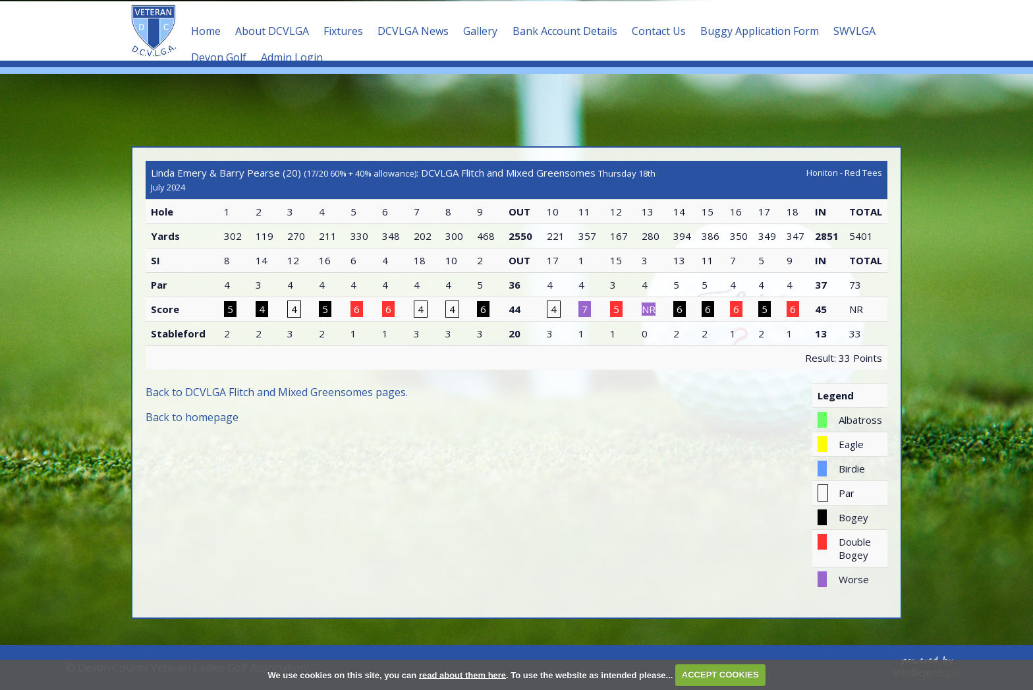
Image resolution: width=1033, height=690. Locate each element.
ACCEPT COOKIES (720, 674)
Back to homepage (192, 416)
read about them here (462, 674)
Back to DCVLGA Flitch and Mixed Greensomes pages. (277, 391)
